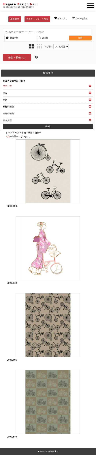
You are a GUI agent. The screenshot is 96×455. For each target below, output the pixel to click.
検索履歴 (14, 19)
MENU (90, 5)
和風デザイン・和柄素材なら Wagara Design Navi (20, 5)
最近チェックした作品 (37, 19)
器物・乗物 (26, 132)
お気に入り (60, 18)
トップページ (12, 132)
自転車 (38, 132)
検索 (80, 38)
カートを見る (79, 18)
